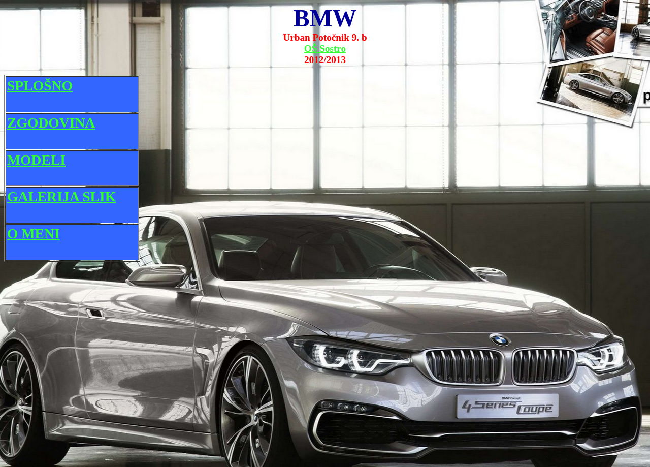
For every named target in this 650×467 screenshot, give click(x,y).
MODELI (36, 160)
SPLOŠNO (40, 86)
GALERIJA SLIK (61, 196)
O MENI (33, 233)
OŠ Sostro (325, 48)
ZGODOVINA (51, 123)
